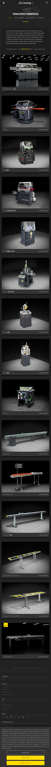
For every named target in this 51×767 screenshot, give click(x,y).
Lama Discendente (30, 17)
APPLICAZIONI (4, 689)
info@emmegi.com (5, 709)
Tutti (10, 17)
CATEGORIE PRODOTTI (6, 687)
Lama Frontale (40, 17)
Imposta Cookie (25, 752)
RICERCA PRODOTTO (6, 691)
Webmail (3, 701)
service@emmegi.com (6, 704)
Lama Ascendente (19, 17)
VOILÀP (3, 679)
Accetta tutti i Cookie (26, 763)
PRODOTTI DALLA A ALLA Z (7, 694)
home (14, 668)
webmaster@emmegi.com (7, 706)
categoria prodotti (21, 668)
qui (10, 748)
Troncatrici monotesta (32, 668)
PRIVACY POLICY (5, 725)
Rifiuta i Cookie (25, 757)
